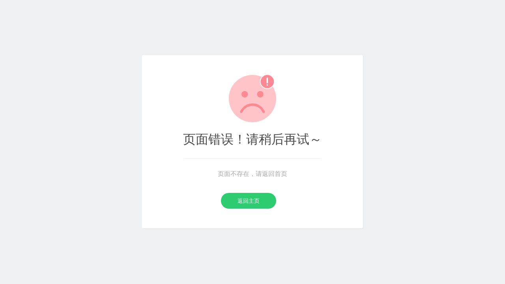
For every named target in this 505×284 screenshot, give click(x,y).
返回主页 (249, 201)
